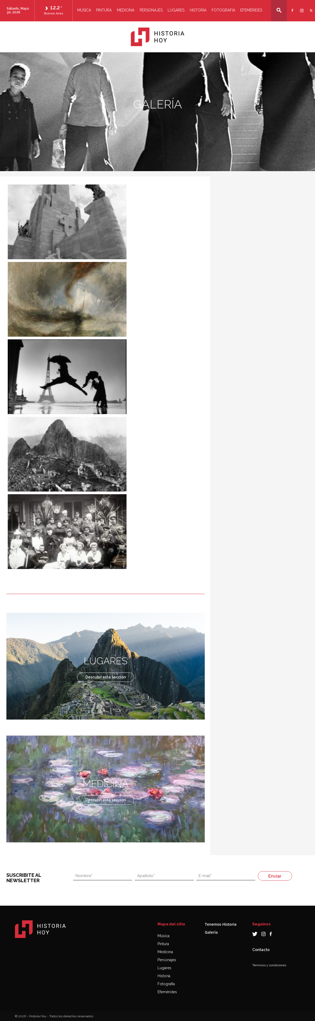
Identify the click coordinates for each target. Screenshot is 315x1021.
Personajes (151, 10)
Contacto (261, 950)
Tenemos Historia (221, 924)
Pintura (104, 10)
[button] (279, 10)
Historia (198, 10)
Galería (211, 932)
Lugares (176, 10)
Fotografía (166, 984)
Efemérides (251, 10)
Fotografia (223, 10)
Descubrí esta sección (105, 677)
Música (84, 10)
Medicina (125, 10)
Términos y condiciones (269, 965)
